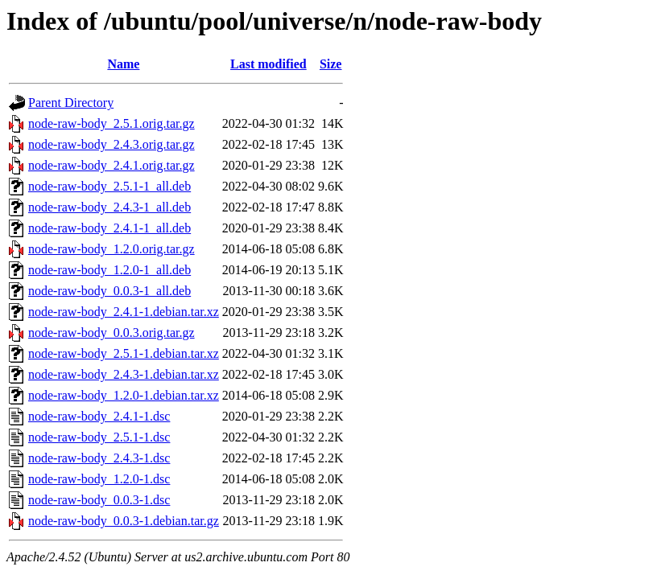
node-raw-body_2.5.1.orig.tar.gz (111, 123)
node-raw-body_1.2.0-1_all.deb (109, 270)
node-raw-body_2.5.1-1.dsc (99, 437)
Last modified (268, 64)
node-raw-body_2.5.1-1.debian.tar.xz (123, 353)
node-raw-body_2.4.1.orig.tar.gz (111, 165)
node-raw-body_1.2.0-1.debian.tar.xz (123, 395)
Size (331, 64)
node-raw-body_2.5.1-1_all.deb (109, 186)
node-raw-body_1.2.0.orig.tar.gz (111, 249)
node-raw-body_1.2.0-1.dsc (99, 479)
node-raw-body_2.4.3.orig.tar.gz (111, 144)
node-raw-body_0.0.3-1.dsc (99, 500)
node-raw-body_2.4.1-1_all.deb (109, 228)
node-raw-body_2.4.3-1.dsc (99, 458)
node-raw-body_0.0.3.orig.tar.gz (111, 332)
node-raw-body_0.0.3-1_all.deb (109, 291)
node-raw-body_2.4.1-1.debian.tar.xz (123, 311)
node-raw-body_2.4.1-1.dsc (99, 416)
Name (123, 64)
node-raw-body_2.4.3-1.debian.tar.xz (123, 374)
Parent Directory (71, 102)
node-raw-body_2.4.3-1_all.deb (109, 207)
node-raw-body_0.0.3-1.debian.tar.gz (123, 521)
